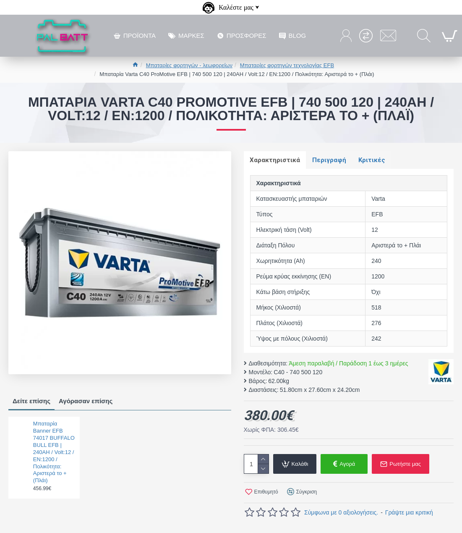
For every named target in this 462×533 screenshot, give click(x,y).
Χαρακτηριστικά (275, 160)
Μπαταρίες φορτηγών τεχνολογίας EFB (287, 65)
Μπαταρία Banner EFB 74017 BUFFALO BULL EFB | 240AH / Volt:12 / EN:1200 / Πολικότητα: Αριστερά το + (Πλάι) (54, 451)
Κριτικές (373, 160)
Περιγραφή (330, 160)
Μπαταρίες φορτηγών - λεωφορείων (189, 65)
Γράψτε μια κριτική (409, 512)
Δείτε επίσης (31, 400)
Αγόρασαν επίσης (85, 400)
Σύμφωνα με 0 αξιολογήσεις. (341, 512)
